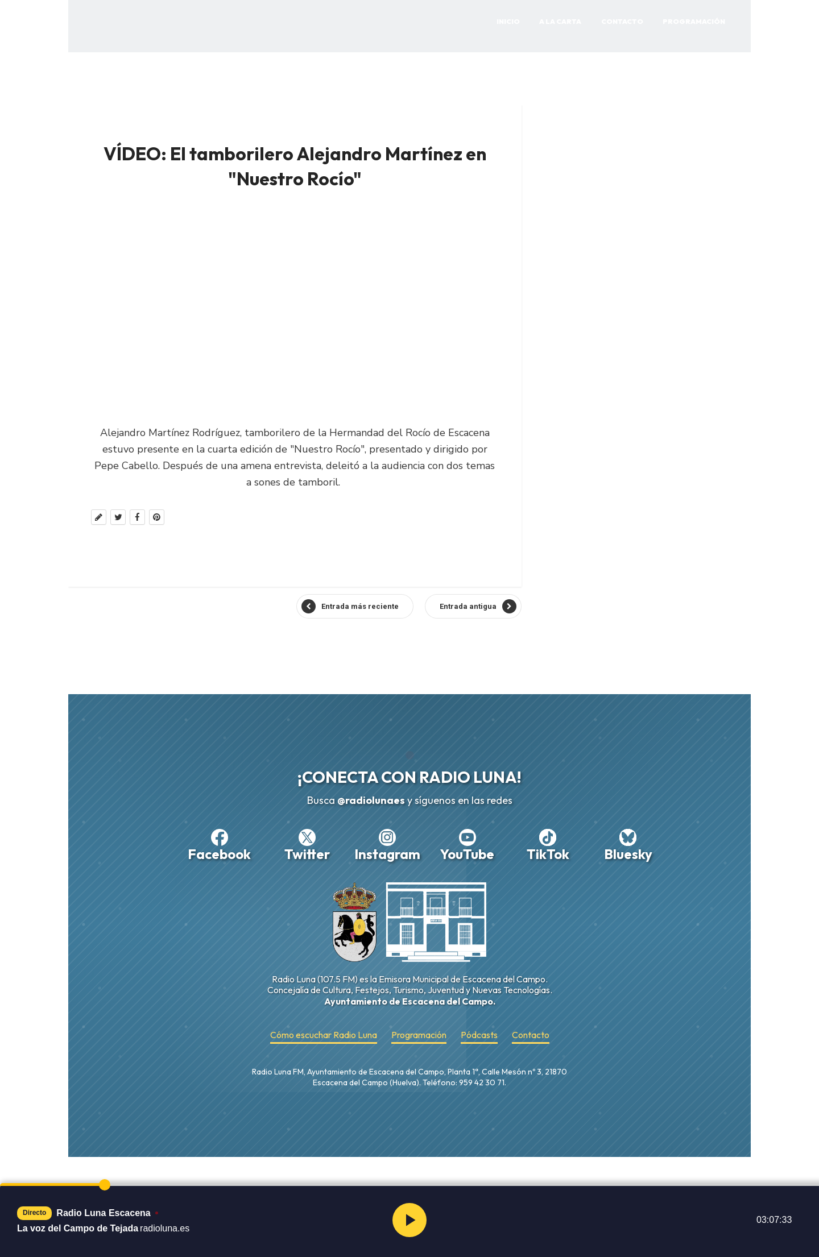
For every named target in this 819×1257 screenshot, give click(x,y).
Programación (694, 21)
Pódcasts (479, 1035)
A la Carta (560, 21)
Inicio (508, 21)
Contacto (622, 21)
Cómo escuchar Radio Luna (323, 1035)
